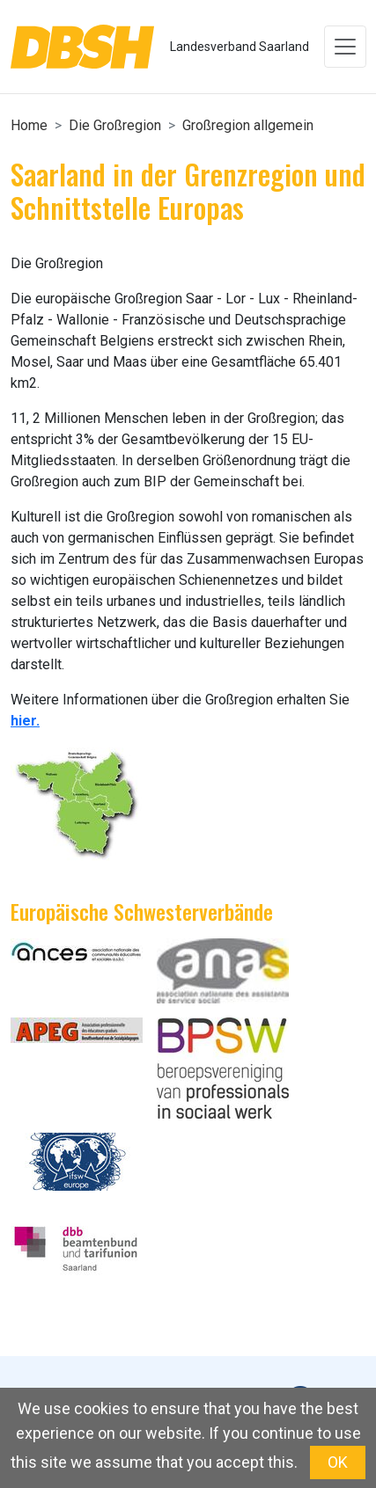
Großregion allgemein (247, 125)
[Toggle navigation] (345, 47)
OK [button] (338, 1462)
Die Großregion (115, 125)
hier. (25, 720)
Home (29, 125)
